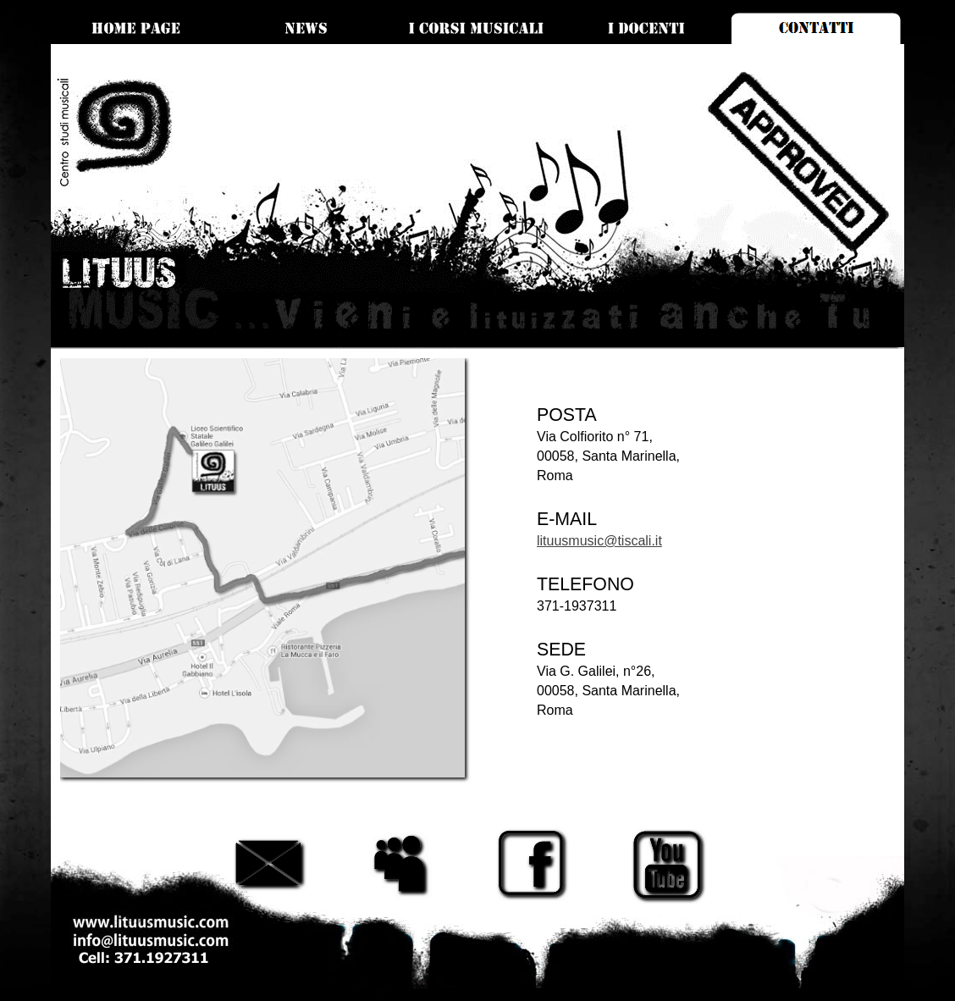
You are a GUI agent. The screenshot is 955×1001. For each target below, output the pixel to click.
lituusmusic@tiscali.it (599, 541)
